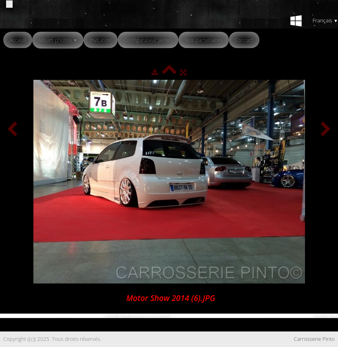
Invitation (101, 40)
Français (325, 20)
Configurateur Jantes (148, 40)
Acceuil (17, 40)
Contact (244, 40)
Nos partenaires (203, 40)
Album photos (57, 40)
